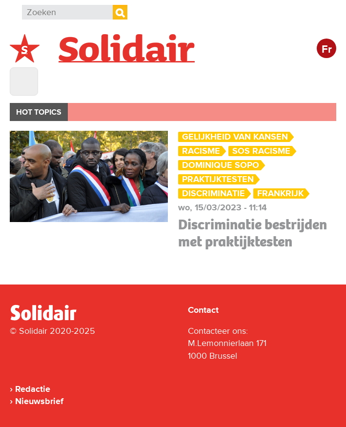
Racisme (201, 151)
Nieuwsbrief (39, 401)
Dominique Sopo (220, 165)
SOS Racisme (261, 151)
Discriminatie (213, 193)
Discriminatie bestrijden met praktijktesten (252, 233)
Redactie (32, 389)
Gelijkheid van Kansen (235, 137)
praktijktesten (218, 179)
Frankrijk (280, 193)
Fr (327, 49)
